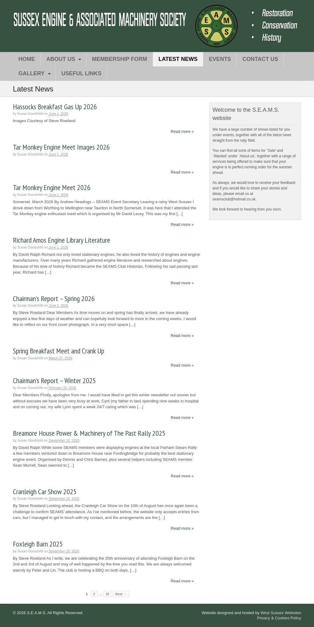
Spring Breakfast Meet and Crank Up (58, 351)
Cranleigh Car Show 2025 (45, 491)
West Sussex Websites (281, 612)
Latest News (178, 59)
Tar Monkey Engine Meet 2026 (51, 187)
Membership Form (119, 59)
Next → (121, 594)
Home (26, 59)
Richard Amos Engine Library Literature (61, 240)
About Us (60, 59)
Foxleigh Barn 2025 (38, 544)
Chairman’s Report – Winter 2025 (54, 380)
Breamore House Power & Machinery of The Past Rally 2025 (89, 433)
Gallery (31, 73)
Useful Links (81, 73)
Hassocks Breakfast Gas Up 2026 (55, 106)
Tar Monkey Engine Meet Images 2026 (61, 147)
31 (107, 594)
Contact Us (260, 59)
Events (220, 59)
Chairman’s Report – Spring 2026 (54, 298)
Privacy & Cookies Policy (279, 618)
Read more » (182, 131)
